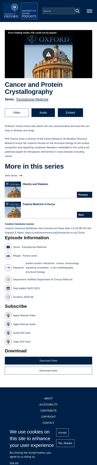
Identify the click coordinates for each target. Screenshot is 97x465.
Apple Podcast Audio (24, 326)
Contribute (48, 412)
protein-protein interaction (40, 265)
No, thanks (65, 443)
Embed (70, 114)
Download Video (48, 362)
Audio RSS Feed (21, 334)
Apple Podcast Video (24, 317)
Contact (48, 424)
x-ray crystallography (61, 269)
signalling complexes (37, 269)
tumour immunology (67, 265)
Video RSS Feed (21, 343)
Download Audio (48, 372)
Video (16, 114)
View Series (11, 177)
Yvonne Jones (29, 257)
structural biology (35, 273)
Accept (62, 432)
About (48, 400)
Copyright (48, 418)
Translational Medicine (32, 101)
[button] (49, 56)
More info (14, 462)
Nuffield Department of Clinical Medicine (50, 281)
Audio (43, 114)
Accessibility (48, 406)
